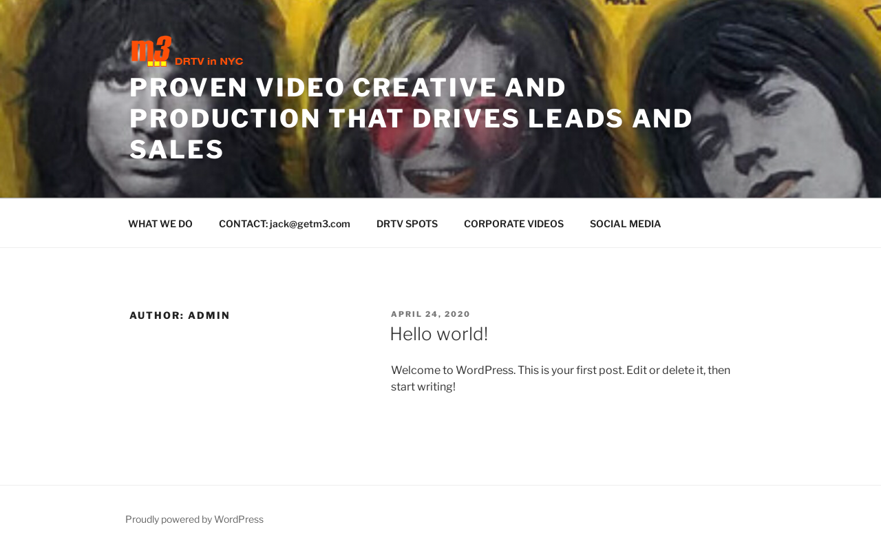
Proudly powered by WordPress (194, 519)
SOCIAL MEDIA (625, 223)
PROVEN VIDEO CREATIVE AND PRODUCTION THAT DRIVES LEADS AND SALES (411, 118)
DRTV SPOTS (407, 223)
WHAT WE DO (160, 223)
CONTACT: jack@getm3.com (284, 223)
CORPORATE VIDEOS (514, 223)
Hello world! (439, 333)
